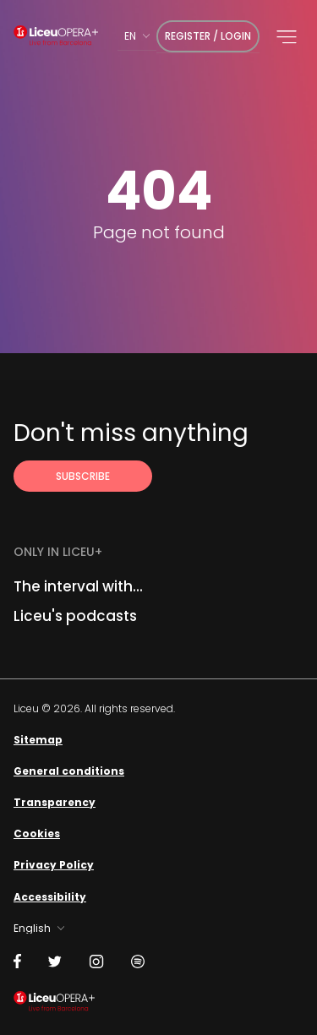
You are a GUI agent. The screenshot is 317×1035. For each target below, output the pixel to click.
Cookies (37, 833)
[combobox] (137, 36)
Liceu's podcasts (75, 616)
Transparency (55, 802)
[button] (286, 37)
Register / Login (208, 36)
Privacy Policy (54, 864)
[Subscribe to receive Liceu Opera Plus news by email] (83, 476)
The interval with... (78, 586)
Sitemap (38, 739)
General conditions (69, 770)
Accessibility (50, 896)
